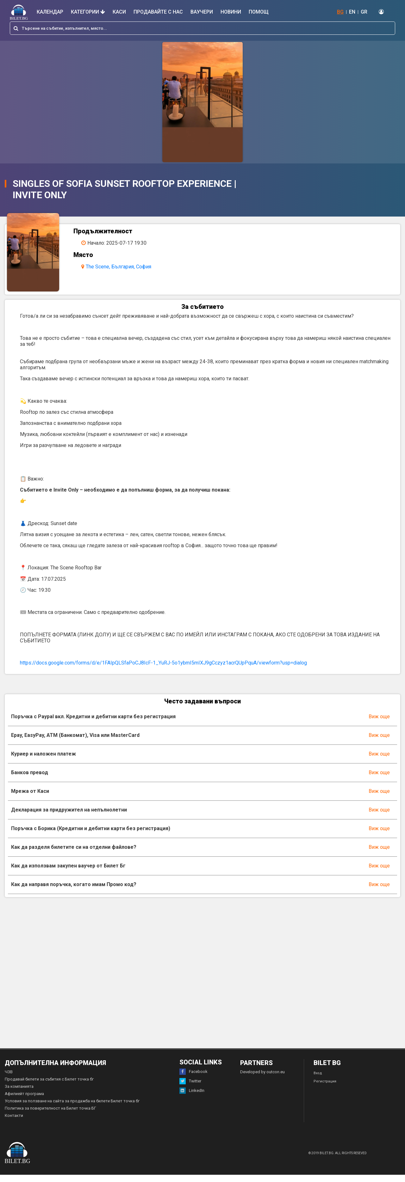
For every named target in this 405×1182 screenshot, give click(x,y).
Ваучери (201, 12)
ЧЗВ (9, 1079)
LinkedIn (191, 1098)
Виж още (379, 723)
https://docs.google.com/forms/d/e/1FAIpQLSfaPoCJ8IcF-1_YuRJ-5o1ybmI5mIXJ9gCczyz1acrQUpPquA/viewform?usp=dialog (163, 670)
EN (352, 12)
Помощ (259, 12)
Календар (50, 12)
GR (364, 12)
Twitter (190, 1088)
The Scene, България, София (123, 267)
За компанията (19, 1094)
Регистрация (325, 1088)
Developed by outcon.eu (262, 1079)
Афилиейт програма (24, 1101)
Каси (119, 12)
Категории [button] (88, 12)
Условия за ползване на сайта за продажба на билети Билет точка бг (72, 1108)
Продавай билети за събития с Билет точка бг (49, 1086)
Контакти (14, 1123)
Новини (231, 12)
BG (340, 12)
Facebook (193, 1079)
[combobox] (202, 28)
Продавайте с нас (158, 12)
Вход (318, 1080)
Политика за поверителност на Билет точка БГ (50, 1115)
